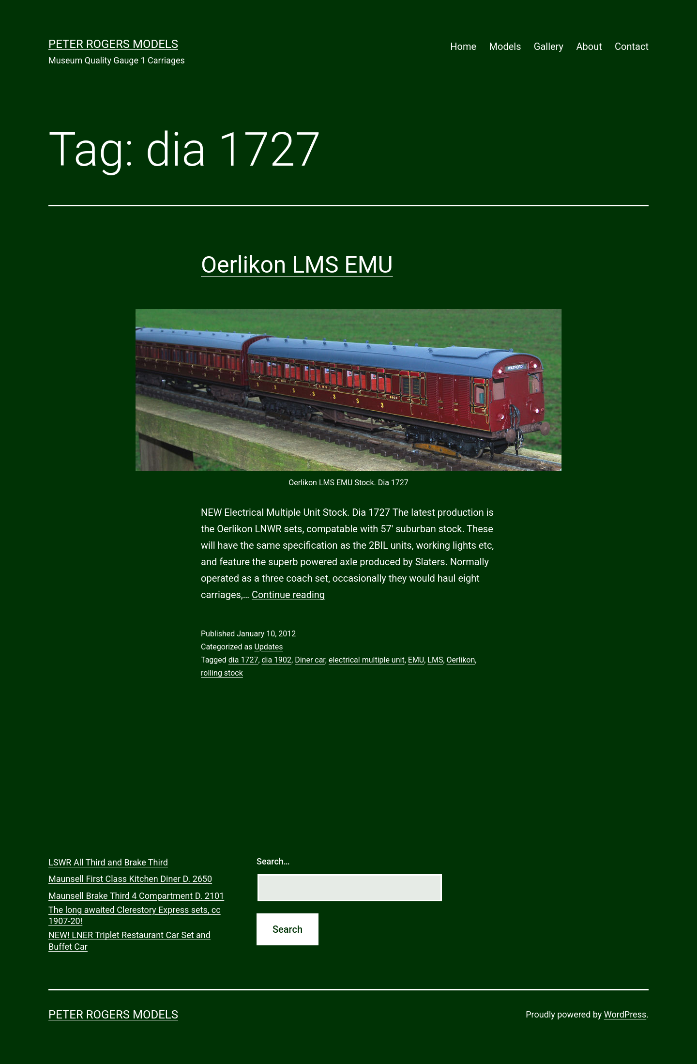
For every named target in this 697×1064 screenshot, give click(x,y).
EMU (416, 659)
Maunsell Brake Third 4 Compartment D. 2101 (136, 896)
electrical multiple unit (367, 659)
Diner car (310, 659)
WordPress (625, 1014)
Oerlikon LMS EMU (297, 264)
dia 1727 (243, 659)
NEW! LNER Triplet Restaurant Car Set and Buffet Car (129, 940)
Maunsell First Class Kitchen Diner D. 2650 (130, 879)
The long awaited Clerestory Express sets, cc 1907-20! (134, 915)
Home (463, 46)
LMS (435, 659)
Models (505, 46)
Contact (632, 46)
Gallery (548, 46)
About (589, 46)
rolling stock (222, 673)
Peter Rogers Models (113, 44)
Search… (273, 861)
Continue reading (288, 595)
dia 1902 (277, 659)
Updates (268, 646)
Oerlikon (461, 659)
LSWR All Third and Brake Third (108, 862)
